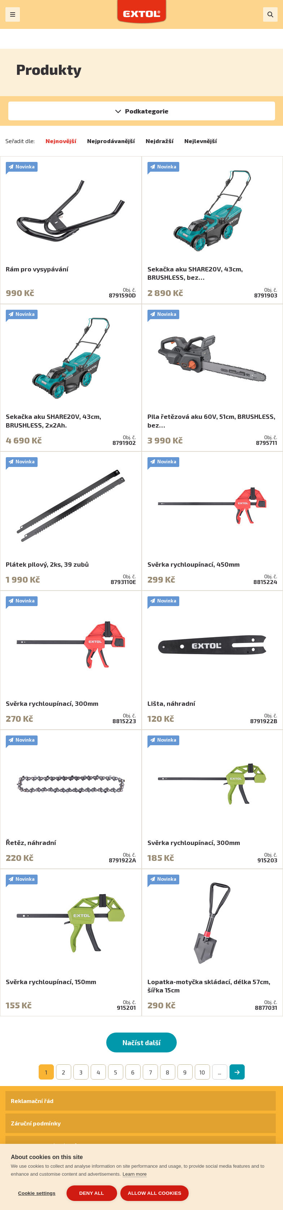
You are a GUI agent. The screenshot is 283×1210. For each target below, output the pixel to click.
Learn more (134, 1174)
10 (202, 1072)
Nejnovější (61, 140)
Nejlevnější (200, 140)
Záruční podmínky (36, 1123)
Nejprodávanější (111, 140)
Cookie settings (37, 1193)
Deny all (91, 1193)
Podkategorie (146, 111)
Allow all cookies (154, 1193)
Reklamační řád (32, 1100)
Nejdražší (159, 140)
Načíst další (141, 1042)
